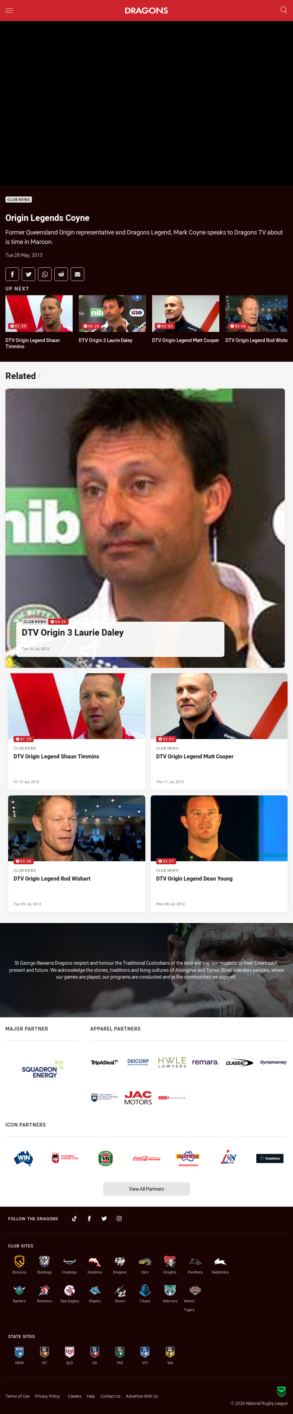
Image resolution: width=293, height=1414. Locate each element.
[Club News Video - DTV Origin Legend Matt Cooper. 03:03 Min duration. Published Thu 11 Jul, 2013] (219, 731)
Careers (74, 1396)
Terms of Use (17, 1396)
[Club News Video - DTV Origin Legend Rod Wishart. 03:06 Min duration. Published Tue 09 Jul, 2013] (76, 853)
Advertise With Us (142, 1396)
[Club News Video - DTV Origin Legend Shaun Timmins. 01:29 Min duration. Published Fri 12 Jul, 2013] (76, 731)
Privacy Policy (47, 1396)
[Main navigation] (9, 10)
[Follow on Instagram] (119, 1218)
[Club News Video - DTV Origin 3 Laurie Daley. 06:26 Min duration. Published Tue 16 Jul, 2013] (145, 528)
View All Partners (146, 1189)
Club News (18, 199)
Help (91, 1396)
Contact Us (110, 1396)
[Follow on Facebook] (89, 1218)
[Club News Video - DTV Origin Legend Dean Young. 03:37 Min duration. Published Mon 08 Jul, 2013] (219, 853)
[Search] (284, 10)
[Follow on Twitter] (104, 1218)
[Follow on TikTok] (74, 1218)
